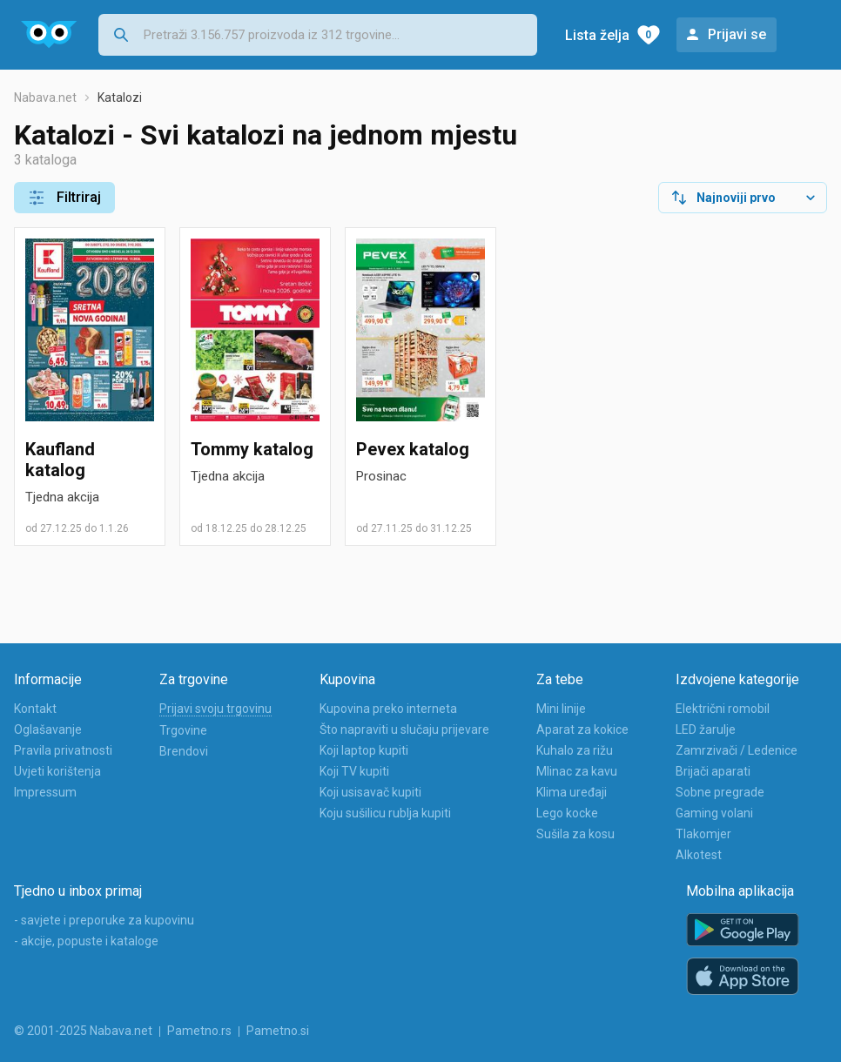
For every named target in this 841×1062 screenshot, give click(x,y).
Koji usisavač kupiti (370, 792)
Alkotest (699, 855)
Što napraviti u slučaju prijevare (404, 729)
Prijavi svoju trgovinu (215, 709)
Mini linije (561, 709)
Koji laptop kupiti (364, 750)
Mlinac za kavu (576, 771)
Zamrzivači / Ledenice (736, 750)
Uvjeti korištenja (57, 771)
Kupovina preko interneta (388, 709)
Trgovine (183, 730)
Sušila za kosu (575, 834)
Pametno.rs (199, 1031)
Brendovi (183, 751)
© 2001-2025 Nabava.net (83, 1031)
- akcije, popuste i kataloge (86, 941)
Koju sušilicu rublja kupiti (385, 813)
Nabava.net (45, 97)
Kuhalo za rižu (574, 750)
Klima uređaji (571, 792)
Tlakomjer (703, 834)
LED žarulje (706, 729)
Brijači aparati (713, 771)
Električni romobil (723, 709)
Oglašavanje (48, 729)
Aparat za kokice (582, 729)
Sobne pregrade (720, 792)
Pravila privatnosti (63, 750)
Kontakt (35, 709)
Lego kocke (567, 813)
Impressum (45, 792)
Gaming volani (714, 813)
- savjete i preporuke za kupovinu (104, 920)
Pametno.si (277, 1031)
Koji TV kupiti (354, 771)
